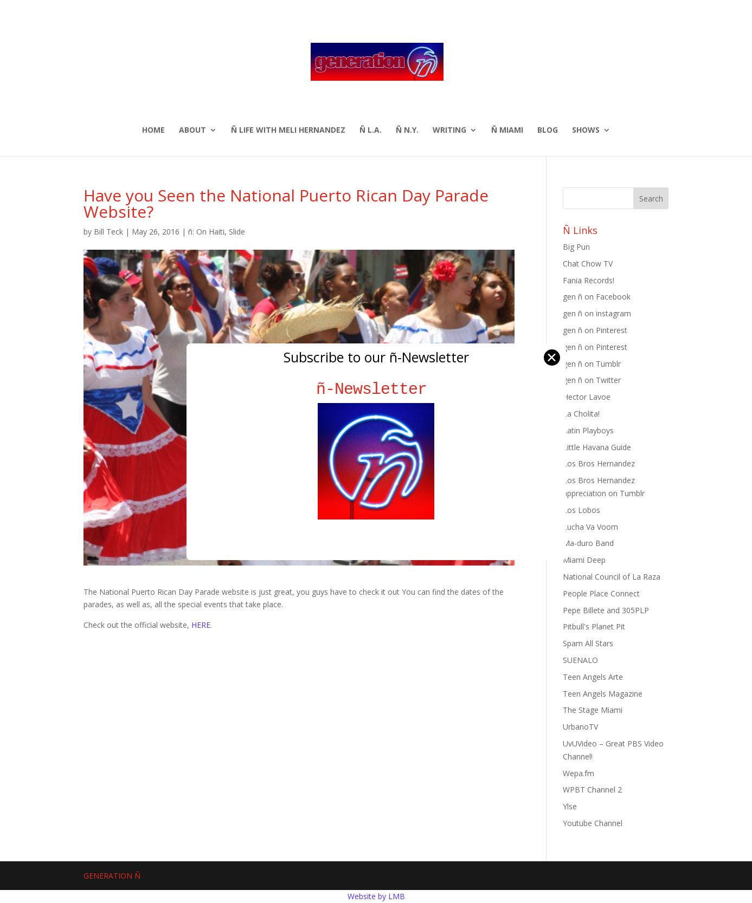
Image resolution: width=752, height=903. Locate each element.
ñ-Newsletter (376, 389)
